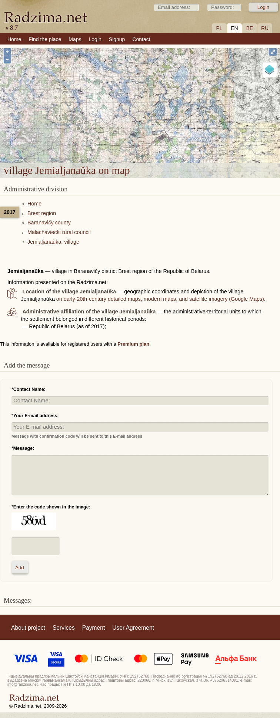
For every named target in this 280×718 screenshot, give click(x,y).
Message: (23, 448)
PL (219, 28)
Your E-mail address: (36, 415)
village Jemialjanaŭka (175, 118)
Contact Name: (29, 389)
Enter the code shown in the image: (51, 507)
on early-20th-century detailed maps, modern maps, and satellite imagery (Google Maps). (161, 299)
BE (249, 28)
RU (265, 28)
